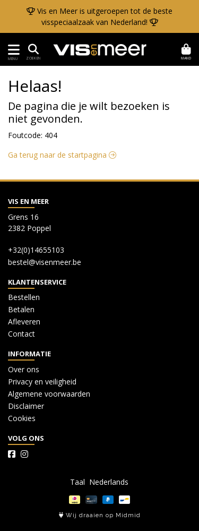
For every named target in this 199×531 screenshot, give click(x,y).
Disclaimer (26, 406)
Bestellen (24, 297)
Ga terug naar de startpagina (62, 155)
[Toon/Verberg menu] (12, 50)
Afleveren (24, 321)
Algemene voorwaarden (49, 394)
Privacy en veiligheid (42, 381)
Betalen (21, 309)
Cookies (22, 418)
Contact (21, 334)
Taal (77, 482)
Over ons (23, 369)
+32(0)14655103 (36, 250)
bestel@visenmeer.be (44, 262)
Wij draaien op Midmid (100, 515)
